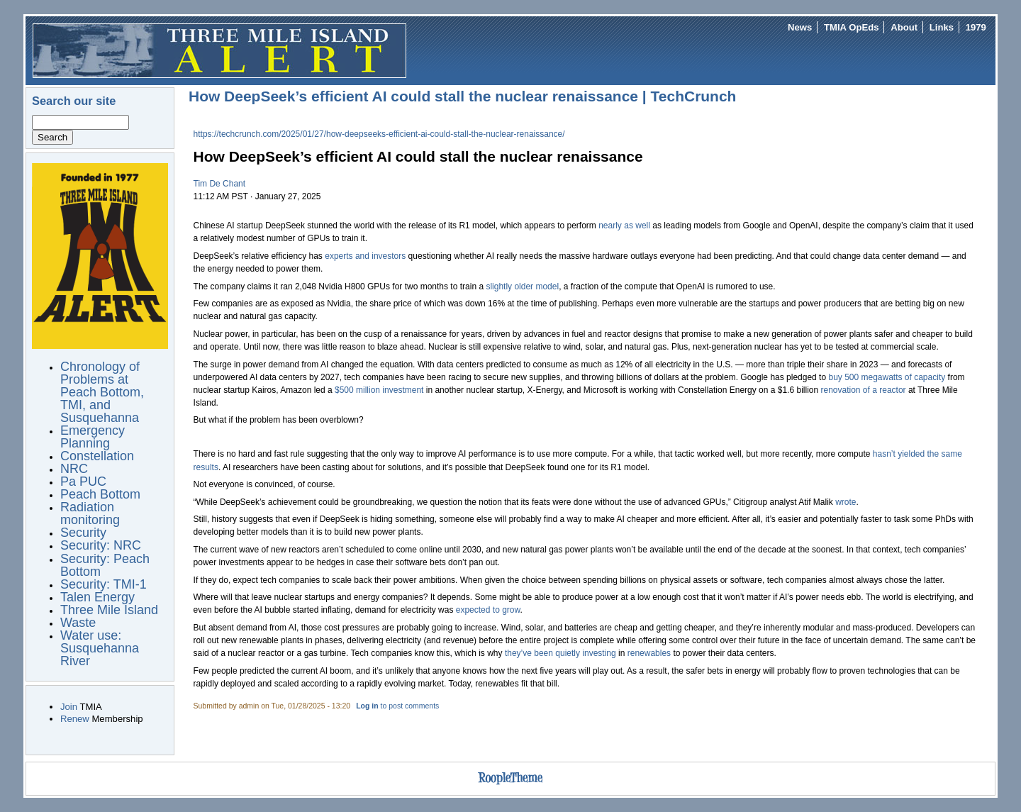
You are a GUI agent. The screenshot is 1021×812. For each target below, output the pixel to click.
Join (68, 706)
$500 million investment (379, 390)
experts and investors (365, 256)
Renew (74, 718)
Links (942, 27)
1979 (976, 27)
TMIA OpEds (851, 27)
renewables (649, 653)
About (904, 27)
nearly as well (624, 225)
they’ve (518, 653)
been (543, 653)
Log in (367, 706)
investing (598, 653)
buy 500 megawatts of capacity (886, 377)
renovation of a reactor (862, 390)
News (800, 27)
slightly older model (522, 286)
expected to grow (488, 610)
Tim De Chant (220, 184)
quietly (567, 653)
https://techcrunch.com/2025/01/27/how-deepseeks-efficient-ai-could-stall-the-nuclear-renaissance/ (379, 134)
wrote (845, 502)
